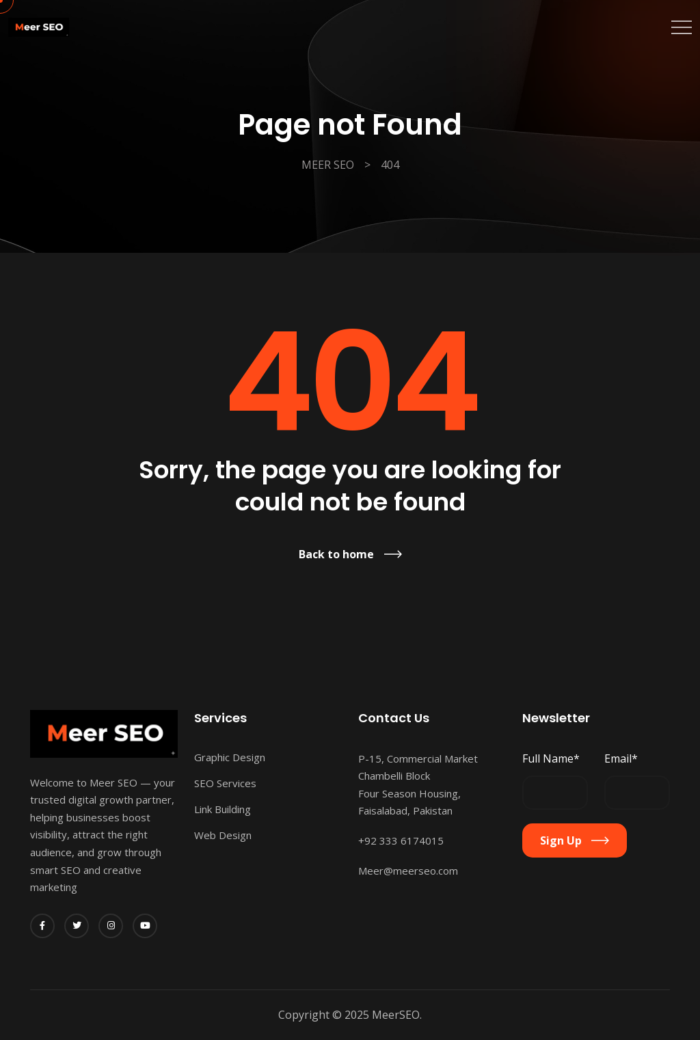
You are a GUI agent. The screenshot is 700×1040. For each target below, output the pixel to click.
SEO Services (225, 783)
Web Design (223, 835)
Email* (621, 758)
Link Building (222, 809)
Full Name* (551, 758)
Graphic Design (229, 757)
